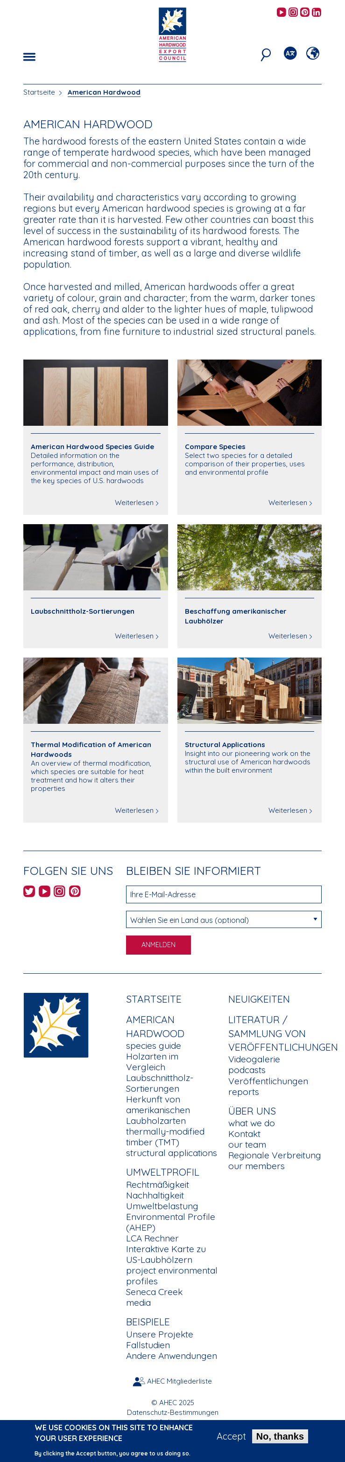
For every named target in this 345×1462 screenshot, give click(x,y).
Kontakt (244, 1133)
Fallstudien (148, 1345)
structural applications (171, 1152)
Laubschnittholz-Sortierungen (159, 1083)
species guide (153, 1045)
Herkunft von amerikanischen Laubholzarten (158, 1110)
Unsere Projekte (159, 1334)
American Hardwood (104, 92)
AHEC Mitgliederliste (179, 1381)
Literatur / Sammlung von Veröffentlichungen (283, 1033)
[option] (172, 69)
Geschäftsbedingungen (172, 1422)
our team (247, 1144)
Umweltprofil (162, 1172)
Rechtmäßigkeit (157, 1184)
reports (243, 1091)
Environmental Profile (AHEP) (170, 1222)
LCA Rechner (152, 1238)
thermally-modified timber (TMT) (165, 1137)
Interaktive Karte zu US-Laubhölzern (166, 1254)
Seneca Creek (154, 1291)
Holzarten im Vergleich (152, 1062)
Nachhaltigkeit (155, 1195)
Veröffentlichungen (268, 1081)
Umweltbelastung (162, 1206)
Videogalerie (254, 1059)
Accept (231, 1439)
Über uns (252, 1111)
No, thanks (280, 1439)
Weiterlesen (134, 502)
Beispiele (148, 1322)
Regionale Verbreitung (274, 1155)
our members (256, 1165)
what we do (251, 1123)
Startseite (39, 92)
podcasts (247, 1069)
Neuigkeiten (259, 999)
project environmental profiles (172, 1276)
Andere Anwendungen (171, 1355)
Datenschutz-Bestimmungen (172, 1412)
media (138, 1302)
